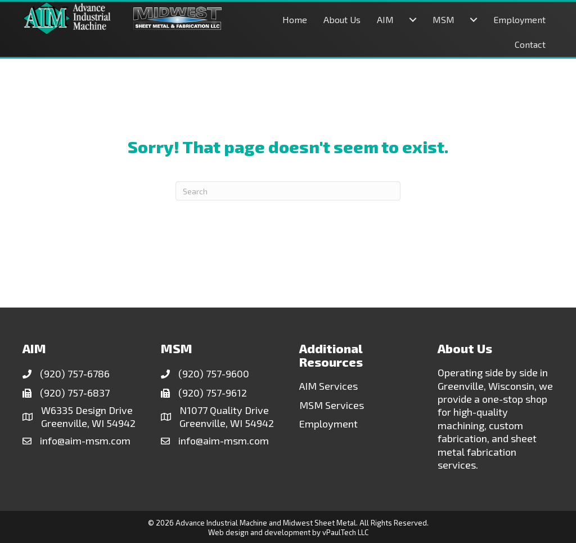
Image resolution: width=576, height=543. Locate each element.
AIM (385, 19)
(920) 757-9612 (212, 392)
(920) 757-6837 (75, 392)
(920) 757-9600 (213, 373)
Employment (519, 19)
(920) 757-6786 (75, 373)
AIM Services (328, 386)
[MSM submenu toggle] (473, 19)
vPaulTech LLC (345, 532)
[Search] (288, 191)
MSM (443, 19)
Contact (530, 44)
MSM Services (331, 405)
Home (294, 19)
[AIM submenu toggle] (413, 19)
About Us (342, 19)
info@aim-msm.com (85, 440)
